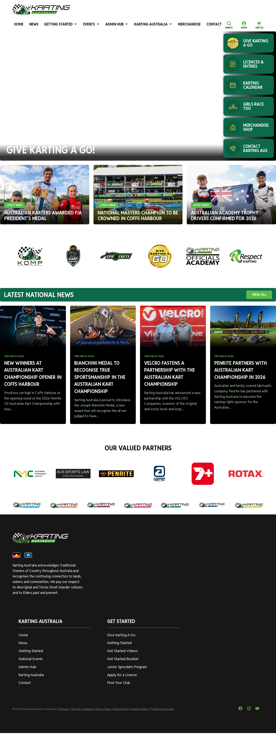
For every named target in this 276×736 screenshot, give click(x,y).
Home (17, 25)
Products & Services (162, 711)
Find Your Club (117, 686)
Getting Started (55, 25)
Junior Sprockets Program (126, 670)
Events (84, 25)
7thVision (63, 711)
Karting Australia (139, 25)
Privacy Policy (103, 711)
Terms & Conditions (82, 711)
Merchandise (171, 25)
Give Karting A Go (120, 639)
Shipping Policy (140, 711)
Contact (193, 25)
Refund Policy (121, 711)
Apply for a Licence (121, 678)
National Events (30, 662)
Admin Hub (107, 25)
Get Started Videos (121, 655)
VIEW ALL (259, 294)
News (30, 25)
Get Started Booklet (122, 662)
